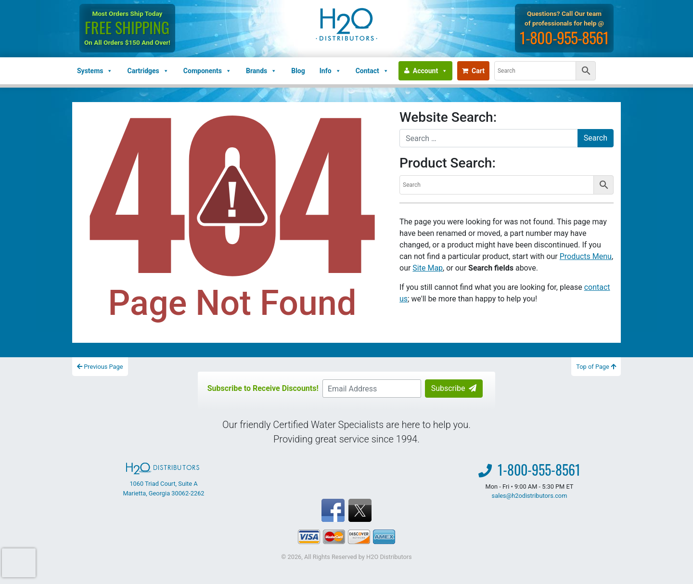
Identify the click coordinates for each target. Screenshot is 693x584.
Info (330, 70)
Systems (95, 70)
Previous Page (100, 366)
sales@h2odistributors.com (529, 495)
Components (207, 70)
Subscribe (454, 388)
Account (430, 70)
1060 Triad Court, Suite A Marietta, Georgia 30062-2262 (163, 479)
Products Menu (586, 256)
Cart (473, 71)
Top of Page (596, 366)
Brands (261, 70)
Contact (372, 70)
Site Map (427, 268)
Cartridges (147, 70)
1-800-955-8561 (564, 37)
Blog (298, 71)
